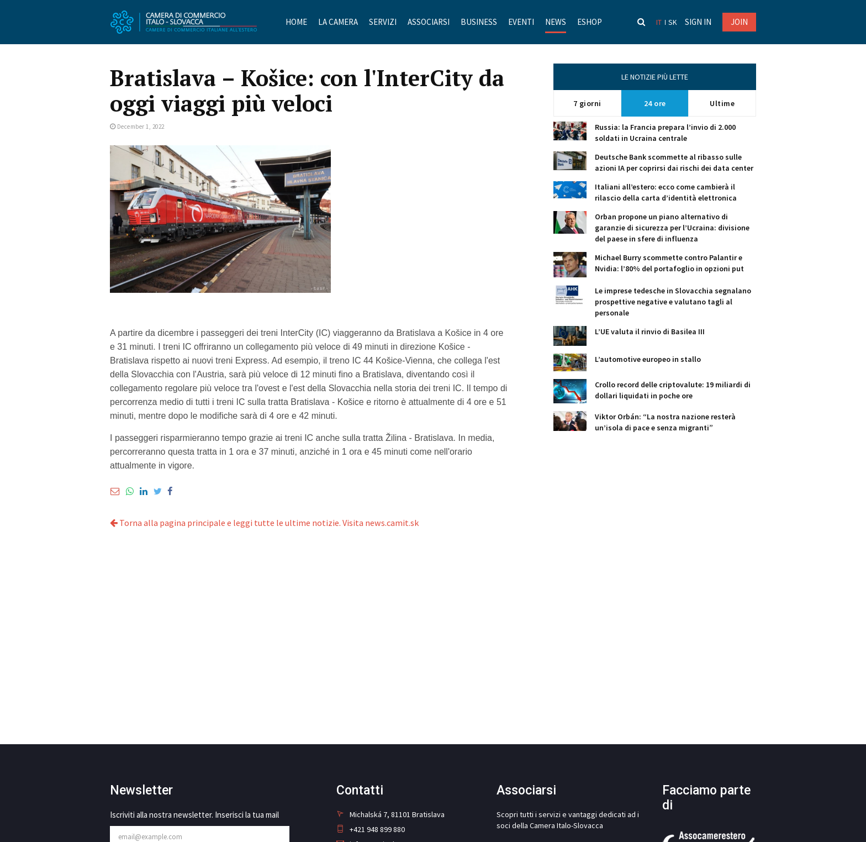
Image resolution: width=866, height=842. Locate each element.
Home (296, 22)
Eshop (589, 22)
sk (673, 22)
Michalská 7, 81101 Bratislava (390, 814)
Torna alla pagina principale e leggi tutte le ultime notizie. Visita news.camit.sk (264, 522)
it (660, 22)
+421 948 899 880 (370, 829)
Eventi (521, 22)
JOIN (739, 22)
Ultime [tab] (722, 103)
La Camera (337, 22)
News (555, 22)
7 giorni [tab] (587, 103)
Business (478, 22)
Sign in (698, 22)
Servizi (382, 22)
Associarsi (428, 22)
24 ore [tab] (655, 103)
